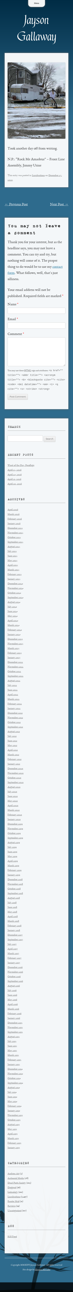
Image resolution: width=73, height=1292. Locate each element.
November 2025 (15, 534)
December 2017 (15, 936)
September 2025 (15, 543)
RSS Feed (12, 1238)
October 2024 (14, 594)
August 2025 (14, 548)
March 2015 (13, 1056)
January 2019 (14, 876)
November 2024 (15, 589)
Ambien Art (13, 1175)
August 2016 (14, 987)
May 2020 (13, 802)
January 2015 (14, 1065)
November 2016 (15, 973)
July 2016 (12, 991)
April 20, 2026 (15, 485)
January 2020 (14, 820)
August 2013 (14, 1125)
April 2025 (13, 566)
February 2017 (14, 959)
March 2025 (13, 571)
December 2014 (15, 1070)
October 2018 (14, 890)
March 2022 (13, 700)
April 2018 (13, 917)
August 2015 (14, 1038)
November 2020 (16, 774)
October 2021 (14, 723)
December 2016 (15, 968)
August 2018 (14, 899)
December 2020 (15, 769)
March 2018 (13, 922)
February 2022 (15, 705)
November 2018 (15, 885)
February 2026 (15, 520)
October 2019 (14, 834)
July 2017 (12, 945)
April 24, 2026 (15, 475)
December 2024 (15, 584)
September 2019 (15, 839)
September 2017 (15, 940)
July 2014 (12, 1093)
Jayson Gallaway (36, 28)
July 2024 (12, 608)
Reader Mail (13, 1202)
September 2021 (15, 728)
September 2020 (16, 783)
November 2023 (15, 645)
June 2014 (12, 1098)
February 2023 (15, 654)
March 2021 (13, 756)
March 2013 (13, 1139)
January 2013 (14, 1149)
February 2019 (14, 871)
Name (13, 304)
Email (13, 319)
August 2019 (14, 843)
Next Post (59, 204)
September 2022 (15, 677)
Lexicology (13, 1193)
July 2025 (12, 552)
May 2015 (12, 1051)
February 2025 (15, 575)
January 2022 (14, 709)
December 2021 (15, 714)
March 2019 (13, 867)
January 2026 (14, 524)
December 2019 (15, 825)
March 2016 (13, 1010)
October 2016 (14, 977)
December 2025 (15, 529)
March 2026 (13, 515)
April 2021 (13, 751)
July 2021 (12, 737)
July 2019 (12, 848)
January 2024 (14, 635)
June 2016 (12, 996)
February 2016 (14, 1014)
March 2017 (13, 954)
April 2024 (13, 621)
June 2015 (12, 1047)
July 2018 (12, 903)
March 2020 (14, 811)
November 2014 (15, 1075)
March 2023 (13, 649)
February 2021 (14, 760)
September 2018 (15, 894)
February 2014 (14, 1107)
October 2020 (14, 779)
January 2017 (14, 964)
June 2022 (13, 691)
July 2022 (12, 686)
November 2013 (15, 1116)
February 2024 (15, 631)
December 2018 (15, 880)
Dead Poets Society (17, 1184)
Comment (16, 334)
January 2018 (14, 931)
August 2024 (14, 603)
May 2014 (12, 1102)
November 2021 (15, 719)
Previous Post (16, 204)
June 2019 (12, 853)
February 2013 (14, 1144)
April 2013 (13, 1135)
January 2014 (14, 1112)
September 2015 (15, 1033)
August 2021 (14, 732)
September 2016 (15, 982)
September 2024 (15, 598)
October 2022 (14, 672)
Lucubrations (38, 175)
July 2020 (12, 793)
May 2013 (12, 1130)
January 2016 (14, 1019)
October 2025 (14, 538)
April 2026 (13, 511)
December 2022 (15, 663)
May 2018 (12, 913)
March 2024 (13, 626)
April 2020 (13, 806)
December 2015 (15, 1024)
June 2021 (12, 742)
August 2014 (14, 1088)
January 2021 (14, 765)
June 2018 (12, 908)
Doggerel (12, 1188)
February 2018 (14, 927)
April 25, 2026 (14, 471)
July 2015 (12, 1042)
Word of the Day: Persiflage (21, 466)
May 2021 (12, 746)
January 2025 (14, 580)
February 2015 (14, 1061)
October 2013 (14, 1121)
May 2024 (13, 617)
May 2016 (12, 1001)
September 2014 (15, 1084)
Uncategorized (15, 1212)
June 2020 (13, 797)
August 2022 (14, 682)
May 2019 (12, 857)
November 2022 (15, 668)
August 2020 (14, 788)
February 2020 (15, 816)
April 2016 (13, 1005)
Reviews (12, 1207)
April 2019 (13, 862)
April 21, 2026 (14, 480)
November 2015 (15, 1028)
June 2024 (13, 612)
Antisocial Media (16, 1179)
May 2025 (12, 561)
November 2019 (15, 830)
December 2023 (15, 640)
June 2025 (12, 557)
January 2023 (14, 658)
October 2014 (14, 1079)
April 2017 (13, 950)
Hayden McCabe (42, 1270)
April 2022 (13, 695)
